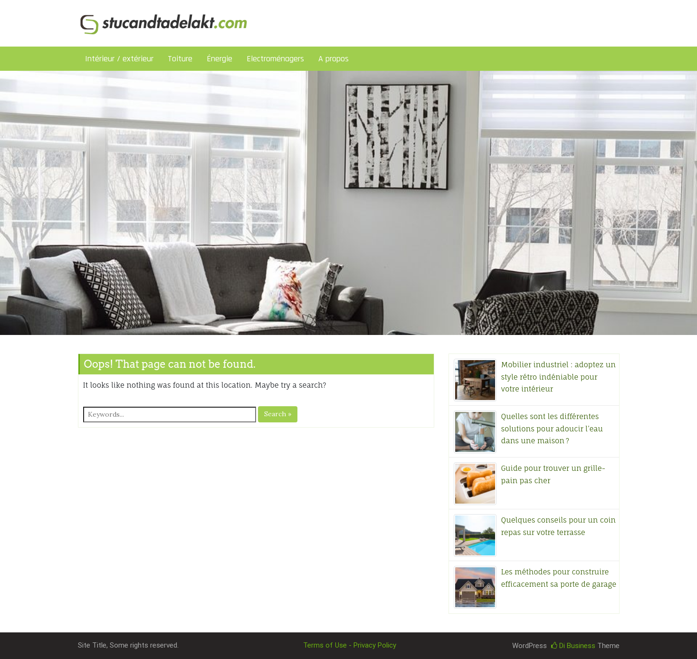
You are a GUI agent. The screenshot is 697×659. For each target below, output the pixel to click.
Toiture (180, 58)
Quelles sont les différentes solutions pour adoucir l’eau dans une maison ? (552, 428)
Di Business (573, 645)
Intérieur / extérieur (119, 58)
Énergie (219, 58)
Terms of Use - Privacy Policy (349, 645)
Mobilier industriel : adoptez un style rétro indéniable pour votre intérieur (558, 376)
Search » (277, 414)
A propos (333, 58)
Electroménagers (275, 58)
